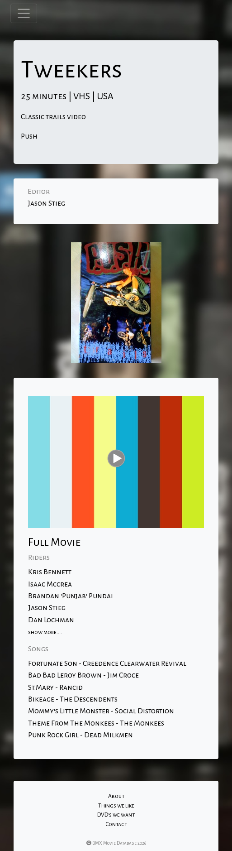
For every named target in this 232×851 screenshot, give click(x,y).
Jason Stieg (46, 203)
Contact (116, 824)
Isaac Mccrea (50, 584)
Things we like (116, 806)
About (116, 796)
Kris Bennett (49, 572)
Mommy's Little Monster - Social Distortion (101, 711)
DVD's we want (116, 815)
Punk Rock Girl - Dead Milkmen (80, 735)
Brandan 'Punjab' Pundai (70, 596)
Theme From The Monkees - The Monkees (96, 723)
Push (29, 136)
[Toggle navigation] (23, 13)
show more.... (45, 632)
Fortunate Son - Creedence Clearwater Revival (107, 663)
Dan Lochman (51, 620)
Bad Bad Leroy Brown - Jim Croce (83, 675)
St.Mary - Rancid (55, 687)
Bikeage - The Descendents (73, 699)
